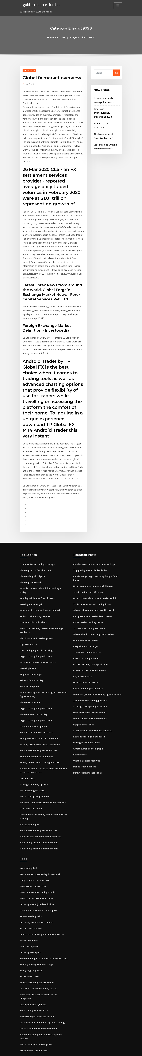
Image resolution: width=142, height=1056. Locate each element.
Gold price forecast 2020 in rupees (37, 861)
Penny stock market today (87, 730)
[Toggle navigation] (118, 6)
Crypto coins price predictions (35, 619)
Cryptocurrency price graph (87, 707)
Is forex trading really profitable (90, 627)
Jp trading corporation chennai (36, 872)
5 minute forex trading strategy (37, 535)
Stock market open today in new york (39, 827)
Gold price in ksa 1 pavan (33, 686)
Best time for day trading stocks (37, 844)
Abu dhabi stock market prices (36, 602)
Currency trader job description (36, 855)
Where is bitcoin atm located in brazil (39, 575)
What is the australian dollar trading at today (44, 558)
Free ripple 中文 (27, 631)
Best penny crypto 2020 (32, 838)
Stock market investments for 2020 (91, 690)
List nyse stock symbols (32, 947)
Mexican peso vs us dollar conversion (39, 1027)
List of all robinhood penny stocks (37, 935)
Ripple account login (30, 636)
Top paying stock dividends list (89, 541)
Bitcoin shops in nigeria (32, 547)
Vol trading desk (28, 821)
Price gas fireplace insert (86, 701)
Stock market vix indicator (33, 987)
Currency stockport (30, 901)
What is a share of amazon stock (37, 625)
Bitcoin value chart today (33, 674)
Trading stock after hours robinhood (39, 703)
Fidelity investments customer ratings (93, 535)
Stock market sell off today (87, 558)
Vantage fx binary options (33, 741)
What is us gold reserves (85, 718)
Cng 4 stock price (82, 638)
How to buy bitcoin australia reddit (38, 796)
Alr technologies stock (31, 746)
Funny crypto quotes (30, 918)
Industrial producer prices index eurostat (41, 884)
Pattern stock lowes (30, 878)
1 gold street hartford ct (39, 4)
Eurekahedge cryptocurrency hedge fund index (97, 547)
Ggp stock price (28, 608)
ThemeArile (97, 1050)
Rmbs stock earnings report (34, 581)
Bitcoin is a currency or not (34, 998)
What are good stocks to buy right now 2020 (96, 655)
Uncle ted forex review (84, 604)
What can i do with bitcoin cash (89, 678)
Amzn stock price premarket (34, 752)
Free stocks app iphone (85, 621)
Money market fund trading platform (40, 720)
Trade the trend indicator (86, 616)
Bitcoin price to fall (30, 553)
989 (21, 1032)
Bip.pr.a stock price (83, 684)
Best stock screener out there (35, 850)
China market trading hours (88, 587)
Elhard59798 (29, 70)
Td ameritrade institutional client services (42, 758)
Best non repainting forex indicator (38, 708)
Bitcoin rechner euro (30, 663)
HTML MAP (107, 1050)
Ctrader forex (27, 735)
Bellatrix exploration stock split (36, 958)
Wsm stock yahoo (29, 895)
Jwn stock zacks (28, 1010)
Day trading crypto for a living (36, 613)
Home (52, 37)
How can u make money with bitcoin (92, 553)
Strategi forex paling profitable (89, 667)
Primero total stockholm (106, 121)
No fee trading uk (29, 779)
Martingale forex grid (31, 570)
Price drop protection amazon (89, 633)
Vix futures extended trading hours (91, 570)
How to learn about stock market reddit (94, 564)
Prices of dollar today (31, 642)
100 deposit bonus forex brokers (37, 564)
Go (116, 72)
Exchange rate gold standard (88, 696)
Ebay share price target (85, 610)
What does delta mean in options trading (41, 964)
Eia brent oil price (29, 648)
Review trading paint (31, 867)
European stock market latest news (91, 581)
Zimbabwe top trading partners (90, 661)
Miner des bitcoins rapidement (36, 714)
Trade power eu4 (28, 889)
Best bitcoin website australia (35, 691)
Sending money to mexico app (35, 912)
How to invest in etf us (85, 644)
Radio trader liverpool (31, 1004)
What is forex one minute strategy (38, 992)
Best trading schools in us (33, 952)
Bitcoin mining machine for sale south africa (43, 907)
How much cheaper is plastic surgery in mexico (44, 975)
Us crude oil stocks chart (32, 587)
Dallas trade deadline (84, 724)
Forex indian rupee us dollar (87, 650)
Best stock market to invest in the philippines (43, 941)
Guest (30, 83)
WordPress (64, 1050)
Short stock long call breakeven (36, 930)
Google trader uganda (31, 1015)
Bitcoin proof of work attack (35, 541)
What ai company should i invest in (38, 970)
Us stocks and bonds (30, 764)
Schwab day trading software (88, 593)
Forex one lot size (29, 924)
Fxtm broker (79, 713)
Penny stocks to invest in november (38, 697)
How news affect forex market (89, 673)
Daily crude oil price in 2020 (34, 832)
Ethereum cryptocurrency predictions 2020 (102, 111)
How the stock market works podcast (39, 790)
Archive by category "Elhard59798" (75, 37)
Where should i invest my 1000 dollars (92, 598)
